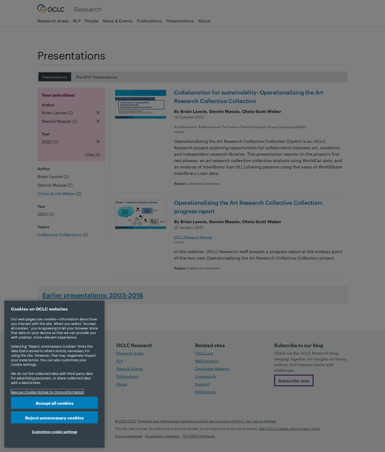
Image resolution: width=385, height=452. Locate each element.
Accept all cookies (55, 403)
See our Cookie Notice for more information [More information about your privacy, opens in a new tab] (47, 391)
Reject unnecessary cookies (54, 417)
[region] (54, 374)
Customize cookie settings (54, 431)
